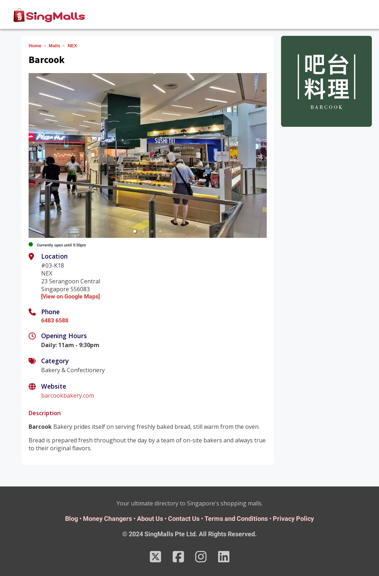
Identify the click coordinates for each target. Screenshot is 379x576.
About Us (150, 518)
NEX (72, 45)
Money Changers (107, 518)
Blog (71, 518)
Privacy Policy (293, 518)
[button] (134, 231)
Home (35, 45)
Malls (54, 45)
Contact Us (184, 518)
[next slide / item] (262, 155)
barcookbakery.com (67, 395)
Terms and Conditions (236, 518)
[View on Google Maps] (70, 296)
